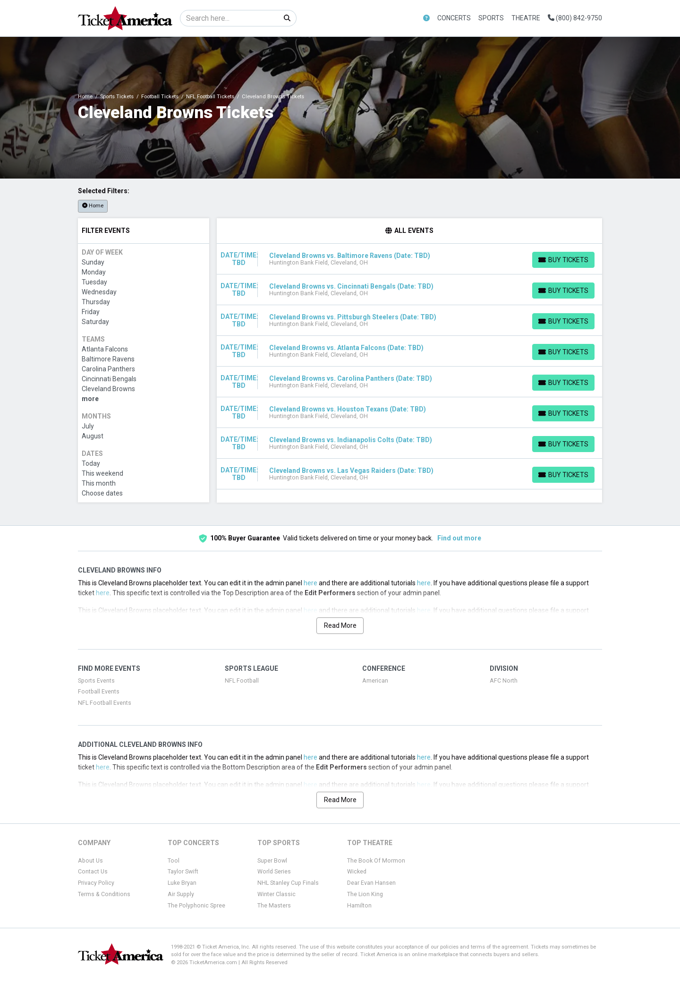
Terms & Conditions (104, 894)
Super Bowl (272, 860)
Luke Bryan (182, 883)
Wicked (356, 871)
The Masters (274, 905)
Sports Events (96, 680)
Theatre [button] (525, 18)
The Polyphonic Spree (196, 905)
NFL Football (242, 680)
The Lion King (365, 894)
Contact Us (93, 871)
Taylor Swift (183, 871)
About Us (90, 860)
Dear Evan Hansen (371, 883)
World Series (274, 871)
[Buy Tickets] (563, 260)
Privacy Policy (96, 883)
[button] (426, 18)
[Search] (229, 18)
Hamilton (359, 905)
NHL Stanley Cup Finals (288, 883)
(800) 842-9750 (575, 18)
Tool (173, 860)
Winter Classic (276, 894)
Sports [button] (491, 18)
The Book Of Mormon (376, 860)
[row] (410, 259)
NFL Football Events (104, 703)
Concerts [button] (454, 18)
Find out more (459, 538)
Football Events (98, 691)
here (310, 583)
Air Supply (181, 894)
